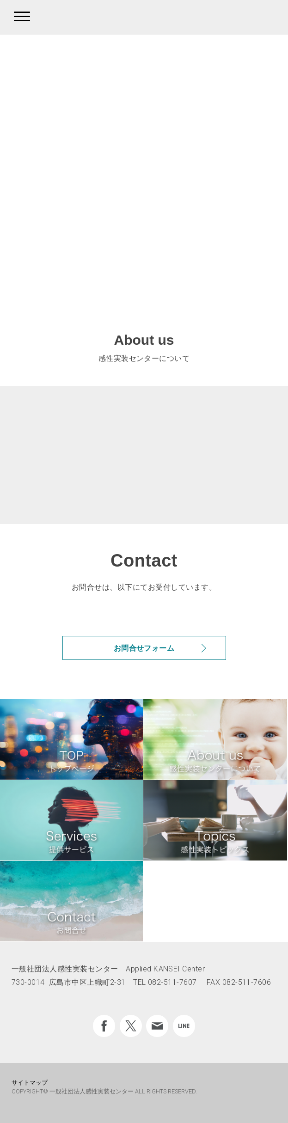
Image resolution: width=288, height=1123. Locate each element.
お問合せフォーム (144, 648)
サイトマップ (30, 1082)
